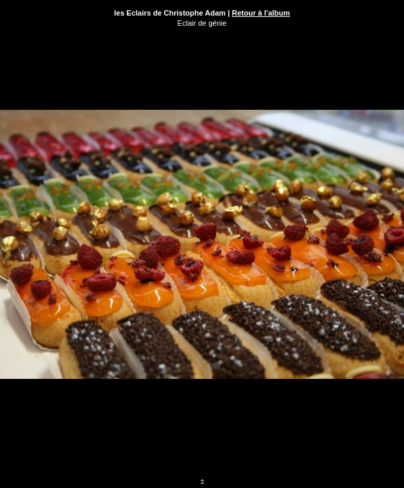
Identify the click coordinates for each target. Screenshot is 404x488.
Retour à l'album (261, 13)
